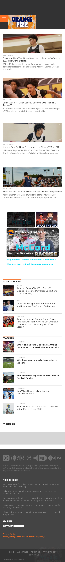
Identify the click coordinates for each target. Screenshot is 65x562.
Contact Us (34, 555)
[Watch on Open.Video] (21, 253)
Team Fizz (35, 552)
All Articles (22, 552)
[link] (11, 232)
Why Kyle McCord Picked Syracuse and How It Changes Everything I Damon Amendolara (32, 232)
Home (11, 552)
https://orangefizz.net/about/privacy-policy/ (24, 536)
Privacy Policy (9, 534)
